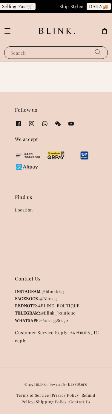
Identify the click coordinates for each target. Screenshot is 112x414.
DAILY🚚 (99, 6)
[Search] (98, 52)
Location (24, 210)
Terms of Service (32, 395)
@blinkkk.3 (40, 291)
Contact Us (79, 401)
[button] (7, 31)
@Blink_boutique (45, 313)
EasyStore (77, 384)
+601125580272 (41, 320)
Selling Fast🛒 (18, 6)
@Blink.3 (36, 298)
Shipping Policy (51, 401)
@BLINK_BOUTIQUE (47, 306)
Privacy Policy (65, 395)
